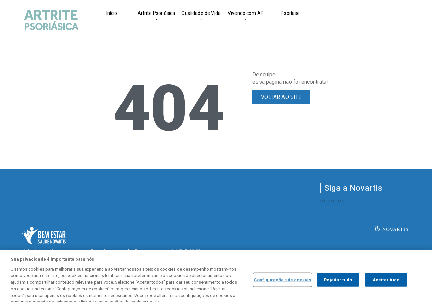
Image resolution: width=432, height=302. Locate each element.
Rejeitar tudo (338, 286)
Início (111, 13)
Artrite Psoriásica (157, 13)
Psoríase (290, 13)
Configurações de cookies (282, 286)
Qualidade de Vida (201, 13)
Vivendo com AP (246, 13)
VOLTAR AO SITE (281, 97)
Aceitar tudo (386, 286)
